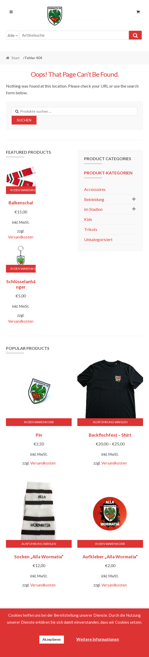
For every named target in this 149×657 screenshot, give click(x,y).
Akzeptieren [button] (51, 639)
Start (15, 58)
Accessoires (95, 189)
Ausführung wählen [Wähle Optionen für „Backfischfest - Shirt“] (110, 422)
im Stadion (93, 209)
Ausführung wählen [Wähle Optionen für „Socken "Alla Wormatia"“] (38, 544)
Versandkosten (20, 237)
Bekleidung (94, 199)
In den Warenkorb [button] (23, 190)
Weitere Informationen (97, 639)
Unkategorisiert (98, 239)
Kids (88, 219)
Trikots (90, 229)
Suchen (24, 120)
